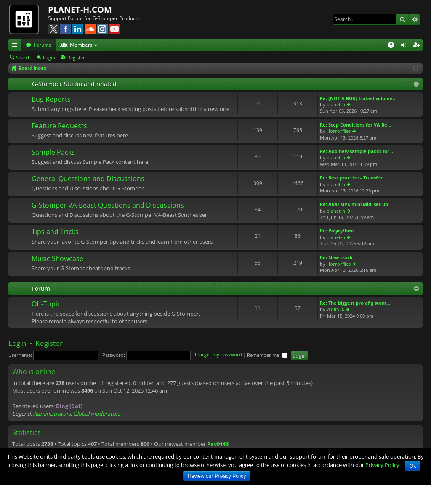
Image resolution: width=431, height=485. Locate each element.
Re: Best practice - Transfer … (354, 177)
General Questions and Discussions (88, 179)
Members (81, 44)
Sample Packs (53, 152)
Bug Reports (51, 99)
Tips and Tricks (55, 232)
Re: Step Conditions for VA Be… (355, 124)
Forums (42, 44)
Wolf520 (335, 309)
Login (49, 57)
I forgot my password (218, 355)
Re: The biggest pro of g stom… (355, 303)
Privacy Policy (382, 465)
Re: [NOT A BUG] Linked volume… (358, 98)
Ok (413, 466)
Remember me (267, 355)
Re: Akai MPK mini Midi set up (354, 204)
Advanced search (414, 19)
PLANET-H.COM (80, 9)
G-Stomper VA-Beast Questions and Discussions (108, 205)
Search (402, 19)
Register (76, 57)
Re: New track (336, 257)
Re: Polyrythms (337, 230)
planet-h (336, 104)
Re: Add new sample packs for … (357, 151)
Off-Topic (46, 304)
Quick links (16, 46)
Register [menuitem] (418, 46)
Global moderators (96, 413)
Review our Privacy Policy (217, 476)
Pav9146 (218, 444)
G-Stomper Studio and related (74, 84)
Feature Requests (59, 126)
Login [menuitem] (405, 46)
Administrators (52, 413)
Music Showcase (57, 259)
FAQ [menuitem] (393, 46)
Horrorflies (339, 131)
